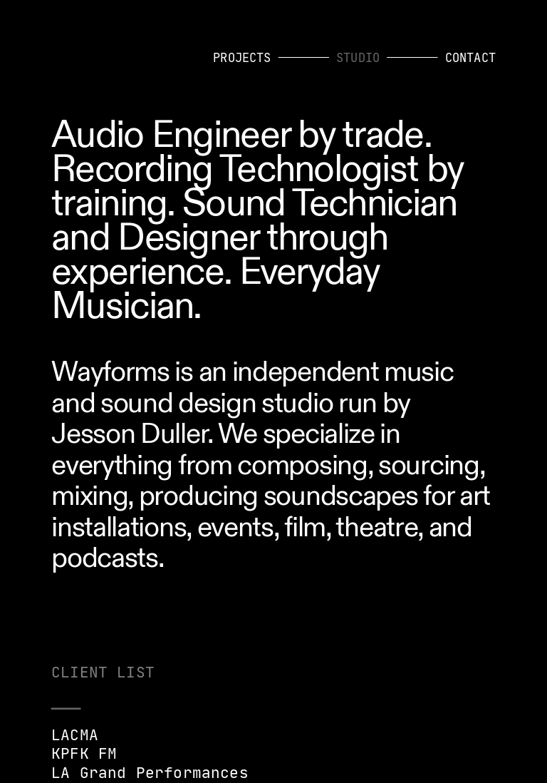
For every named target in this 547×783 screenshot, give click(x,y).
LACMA (74, 735)
